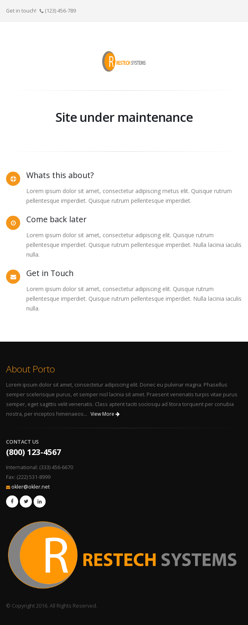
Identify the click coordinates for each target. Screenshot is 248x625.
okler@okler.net (30, 486)
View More (105, 413)
